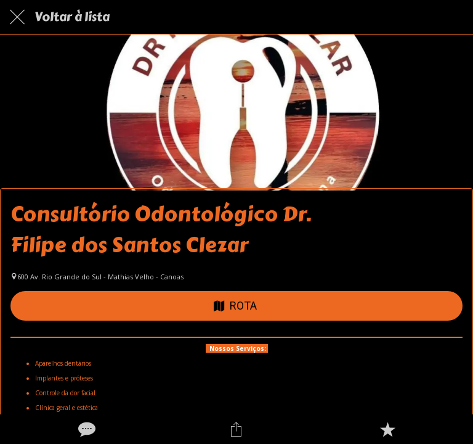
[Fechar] (17, 17)
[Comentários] (85, 429)
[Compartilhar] (236, 429)
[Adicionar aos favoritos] (387, 429)
